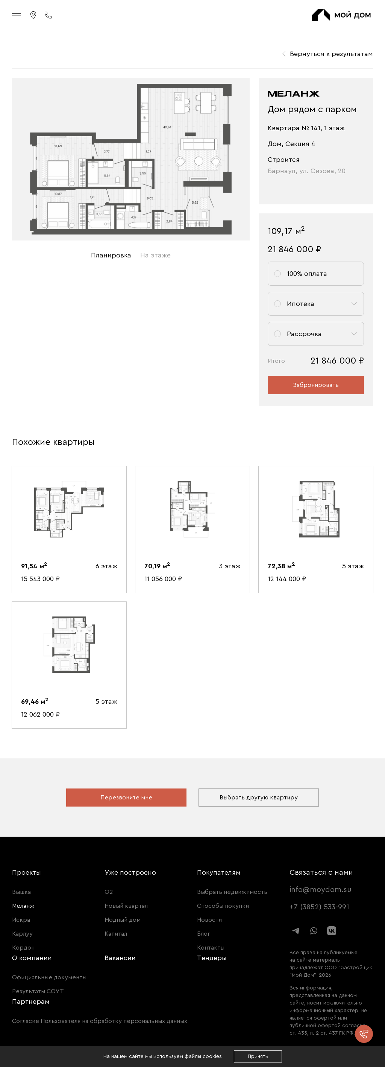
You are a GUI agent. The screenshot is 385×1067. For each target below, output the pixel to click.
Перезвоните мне (126, 798)
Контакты (210, 948)
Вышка (21, 892)
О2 (109, 892)
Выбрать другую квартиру (259, 798)
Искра (21, 920)
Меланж (23, 906)
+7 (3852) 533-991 (319, 907)
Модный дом (123, 920)
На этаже (155, 255)
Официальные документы (49, 977)
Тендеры (212, 957)
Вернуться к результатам (331, 53)
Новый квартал (126, 906)
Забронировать (316, 385)
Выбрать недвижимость (232, 892)
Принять (258, 1056)
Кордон (23, 948)
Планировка (111, 255)
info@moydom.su (321, 889)
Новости (209, 920)
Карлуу (22, 934)
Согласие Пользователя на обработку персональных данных (99, 1021)
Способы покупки (223, 906)
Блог (203, 934)
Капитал (116, 934)
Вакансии (120, 957)
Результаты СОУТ (38, 991)
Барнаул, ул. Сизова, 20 (307, 170)
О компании (32, 957)
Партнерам (31, 1001)
